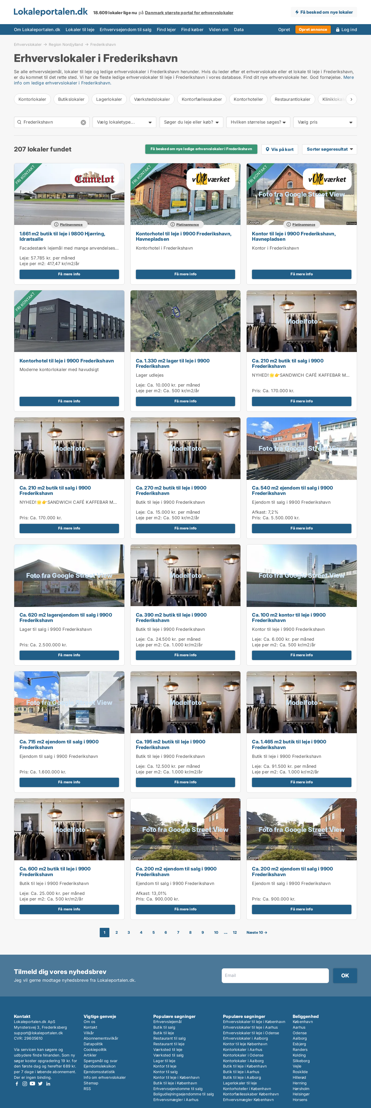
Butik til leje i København (175, 1083)
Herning (300, 1083)
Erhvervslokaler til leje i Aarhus (250, 1027)
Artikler (90, 1055)
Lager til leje (164, 1060)
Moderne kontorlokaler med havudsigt (59, 369)
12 (235, 932)
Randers (300, 1049)
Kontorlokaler (32, 99)
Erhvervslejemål (167, 1021)
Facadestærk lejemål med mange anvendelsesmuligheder (79, 248)
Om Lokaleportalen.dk (37, 29)
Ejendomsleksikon (100, 1066)
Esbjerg (299, 1044)
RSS (87, 1088)
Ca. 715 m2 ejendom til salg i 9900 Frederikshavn (59, 744)
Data (239, 29)
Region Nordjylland (66, 44)
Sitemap (91, 1083)
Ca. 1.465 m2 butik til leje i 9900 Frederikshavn (289, 744)
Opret (284, 29)
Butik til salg (164, 1027)
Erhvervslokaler (28, 44)
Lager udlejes (150, 375)
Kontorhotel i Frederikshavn (164, 248)
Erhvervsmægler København (248, 1099)
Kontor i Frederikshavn (275, 248)
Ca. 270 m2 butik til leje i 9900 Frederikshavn (171, 490)
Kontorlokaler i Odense (243, 1055)
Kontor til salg (165, 1071)
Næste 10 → (257, 932)
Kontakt (90, 1027)
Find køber (192, 29)
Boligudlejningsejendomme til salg (183, 1094)
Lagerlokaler (109, 99)
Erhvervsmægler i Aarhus (176, 1099)
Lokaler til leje (80, 29)
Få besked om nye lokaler (326, 12)
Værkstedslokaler (152, 99)
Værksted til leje (167, 1049)
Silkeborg (301, 1060)
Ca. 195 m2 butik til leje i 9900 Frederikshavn (170, 744)
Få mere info (69, 274)
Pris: (257, 390)
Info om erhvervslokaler (105, 1077)
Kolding (299, 1055)
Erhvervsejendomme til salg (178, 1088)
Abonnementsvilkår (101, 1038)
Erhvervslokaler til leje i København (254, 1021)
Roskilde (300, 1071)
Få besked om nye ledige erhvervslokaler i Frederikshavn (201, 149)
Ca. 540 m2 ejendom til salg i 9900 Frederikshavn (292, 490)
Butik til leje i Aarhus (241, 1071)
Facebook (17, 1083)
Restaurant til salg (169, 1038)
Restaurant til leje (168, 1044)
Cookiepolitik (95, 1049)
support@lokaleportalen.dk (38, 1033)
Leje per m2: (33, 263)
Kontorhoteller (248, 99)
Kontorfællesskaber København (251, 1094)
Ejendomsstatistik (99, 1071)
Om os (89, 1021)
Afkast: (259, 512)
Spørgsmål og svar (100, 1060)
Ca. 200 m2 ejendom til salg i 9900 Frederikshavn (176, 871)
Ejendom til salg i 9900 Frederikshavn (291, 502)
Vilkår (89, 1033)
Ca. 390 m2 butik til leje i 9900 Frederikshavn (171, 617)
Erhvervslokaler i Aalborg (245, 1038)
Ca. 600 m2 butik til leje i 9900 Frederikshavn (55, 871)
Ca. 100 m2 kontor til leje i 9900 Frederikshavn (289, 617)
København (303, 1021)
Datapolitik (93, 1044)
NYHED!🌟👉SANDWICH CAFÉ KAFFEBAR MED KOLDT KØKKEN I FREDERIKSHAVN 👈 (110, 502)
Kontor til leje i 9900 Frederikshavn (288, 629)
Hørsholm (301, 1088)
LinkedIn (48, 1083)
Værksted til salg (168, 1055)
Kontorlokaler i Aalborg (243, 1060)
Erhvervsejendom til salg (125, 29)
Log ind (349, 29)
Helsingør (301, 1094)
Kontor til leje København (245, 1044)
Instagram (25, 1083)
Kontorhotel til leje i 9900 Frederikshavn (67, 361)
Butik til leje (163, 1033)
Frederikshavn (103, 44)
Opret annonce (313, 29)
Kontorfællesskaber (202, 99)
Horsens (300, 1099)
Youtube (32, 1083)
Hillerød (299, 1077)
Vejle (297, 1066)
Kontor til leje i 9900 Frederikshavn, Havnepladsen (293, 236)
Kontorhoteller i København (247, 1088)
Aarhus (299, 1027)
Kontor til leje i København (176, 1077)
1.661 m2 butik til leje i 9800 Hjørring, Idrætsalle (62, 236)
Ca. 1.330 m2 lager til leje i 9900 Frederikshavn (173, 363)
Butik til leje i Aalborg (242, 1077)
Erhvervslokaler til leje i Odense (251, 1033)
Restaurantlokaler (292, 99)
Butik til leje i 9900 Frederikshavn (170, 502)
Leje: (24, 258)
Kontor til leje (164, 1066)
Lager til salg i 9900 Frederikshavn (56, 629)
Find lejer (166, 29)
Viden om (219, 29)
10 (216, 932)
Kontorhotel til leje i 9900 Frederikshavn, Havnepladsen (183, 236)
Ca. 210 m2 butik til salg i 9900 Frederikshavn (287, 363)
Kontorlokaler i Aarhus (242, 1049)
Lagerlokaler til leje (240, 1083)
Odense (300, 1033)
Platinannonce (71, 225)
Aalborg (300, 1038)
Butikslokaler (71, 99)
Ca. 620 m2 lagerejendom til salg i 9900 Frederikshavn (66, 617)
